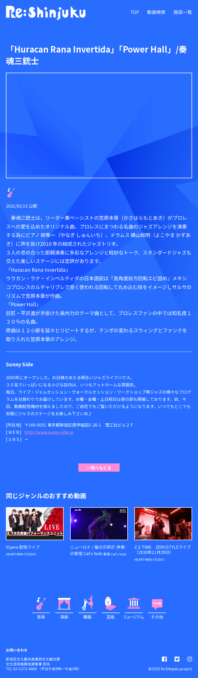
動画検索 (156, 12)
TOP (134, 12)
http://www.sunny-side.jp (48, 432)
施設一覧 (183, 12)
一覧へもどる (99, 467)
